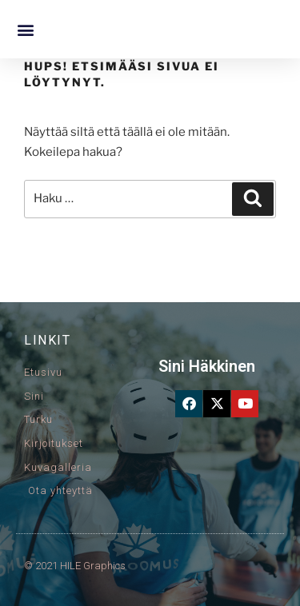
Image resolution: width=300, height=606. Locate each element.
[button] (25, 29)
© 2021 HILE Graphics (75, 566)
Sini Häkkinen (206, 366)
